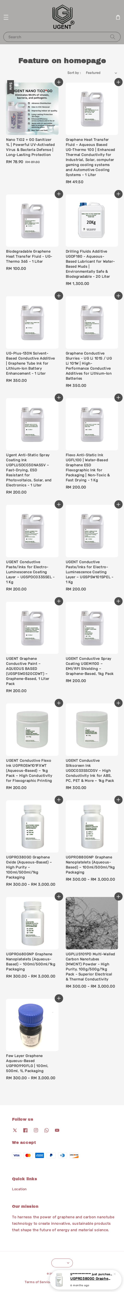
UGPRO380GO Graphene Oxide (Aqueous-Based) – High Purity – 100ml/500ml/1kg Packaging (91, 1279)
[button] (6, 17)
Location (19, 1189)
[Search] (112, 36)
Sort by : (74, 73)
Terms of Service (38, 1282)
